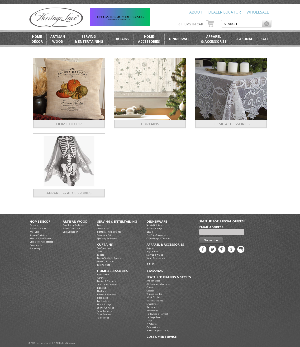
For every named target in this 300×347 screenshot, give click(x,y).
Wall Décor (35, 231)
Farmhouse (152, 310)
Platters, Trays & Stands (109, 231)
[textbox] (241, 24)
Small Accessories (156, 258)
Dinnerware (180, 39)
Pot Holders (103, 301)
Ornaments (36, 245)
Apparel (150, 248)
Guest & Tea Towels (107, 284)
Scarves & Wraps (155, 254)
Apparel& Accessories (213, 39)
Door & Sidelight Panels (109, 258)
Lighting (101, 287)
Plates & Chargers (156, 228)
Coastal (150, 287)
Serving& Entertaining (88, 39)
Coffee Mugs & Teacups (158, 238)
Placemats (102, 297)
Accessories (103, 274)
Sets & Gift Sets (154, 225)
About (196, 12)
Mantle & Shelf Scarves (41, 238)
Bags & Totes (153, 251)
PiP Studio (152, 323)
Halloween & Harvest (157, 313)
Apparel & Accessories (68, 193)
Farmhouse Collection (74, 225)
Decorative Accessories (41, 241)
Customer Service (161, 337)
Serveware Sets (104, 235)
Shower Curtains (38, 235)
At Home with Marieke (158, 284)
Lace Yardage (103, 264)
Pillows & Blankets (39, 228)
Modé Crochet (154, 297)
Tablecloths (103, 317)
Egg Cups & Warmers (157, 235)
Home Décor (69, 124)
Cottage (150, 290)
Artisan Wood (75, 222)
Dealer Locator (224, 12)
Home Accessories (231, 124)
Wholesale (258, 12)
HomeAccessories (149, 39)
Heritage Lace (154, 317)
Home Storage (104, 304)
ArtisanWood (57, 39)
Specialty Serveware (107, 238)
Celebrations (153, 327)
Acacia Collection (71, 228)
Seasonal (244, 39)
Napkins (101, 291)
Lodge (149, 320)
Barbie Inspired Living (158, 330)
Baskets (34, 225)
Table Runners (104, 311)
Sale (265, 39)
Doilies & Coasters (106, 281)
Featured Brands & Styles (169, 277)
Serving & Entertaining (117, 222)
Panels (100, 254)
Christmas (152, 303)
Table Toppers (104, 314)
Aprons (101, 277)
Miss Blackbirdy (155, 300)
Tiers (99, 251)
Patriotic (151, 307)
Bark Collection (70, 231)
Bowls (100, 225)
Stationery (35, 248)
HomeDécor (37, 39)
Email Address (211, 227)
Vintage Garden (154, 293)
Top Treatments (105, 248)
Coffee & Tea (103, 228)
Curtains (120, 39)
